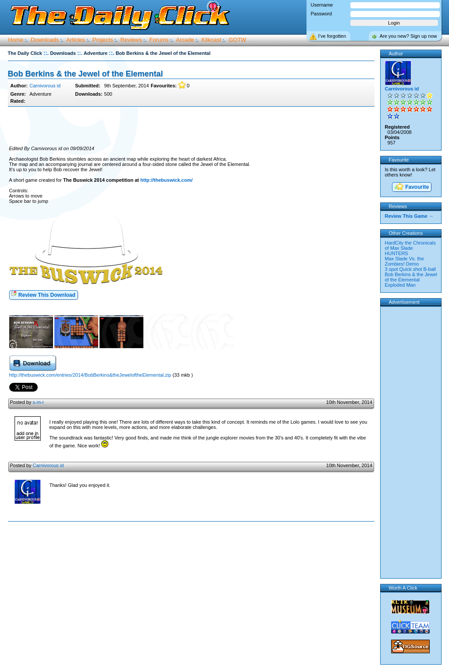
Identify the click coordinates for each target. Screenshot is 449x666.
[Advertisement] (191, 126)
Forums (159, 39)
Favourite (411, 187)
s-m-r (38, 402)
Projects (103, 39)
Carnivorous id (45, 85)
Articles (75, 39)
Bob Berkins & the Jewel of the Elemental (85, 73)
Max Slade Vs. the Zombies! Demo (404, 261)
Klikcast (211, 39)
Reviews (131, 39)
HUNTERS (396, 253)
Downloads (45, 39)
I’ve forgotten (332, 36)
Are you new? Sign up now (408, 36)
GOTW (237, 39)
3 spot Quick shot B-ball (410, 269)
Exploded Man (400, 285)
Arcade (185, 39)
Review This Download (43, 294)
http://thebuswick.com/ (166, 180)
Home (16, 39)
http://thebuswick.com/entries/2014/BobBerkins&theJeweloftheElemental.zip (90, 375)
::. (46, 53)
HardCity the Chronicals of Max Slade (410, 245)
